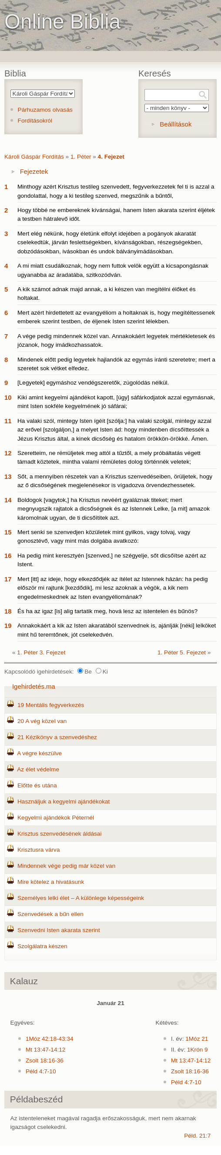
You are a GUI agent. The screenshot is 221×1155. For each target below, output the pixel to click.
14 (8, 500)
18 (8, 611)
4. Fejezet (111, 156)
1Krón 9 (197, 1049)
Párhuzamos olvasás (45, 109)
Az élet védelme (38, 769)
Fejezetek (34, 171)
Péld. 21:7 (197, 1135)
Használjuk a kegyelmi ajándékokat (63, 801)
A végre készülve (39, 753)
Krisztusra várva (38, 849)
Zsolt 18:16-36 (45, 1060)
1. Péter (80, 156)
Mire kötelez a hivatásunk (50, 882)
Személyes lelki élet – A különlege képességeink (80, 898)
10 (8, 397)
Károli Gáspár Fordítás (34, 156)
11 (8, 421)
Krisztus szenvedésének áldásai (59, 833)
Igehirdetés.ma (33, 686)
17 (8, 579)
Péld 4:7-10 (41, 1071)
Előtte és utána (37, 785)
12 (8, 453)
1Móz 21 (196, 1039)
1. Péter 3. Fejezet (41, 652)
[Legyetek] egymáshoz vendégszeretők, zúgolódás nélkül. (93, 382)
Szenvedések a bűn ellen (50, 914)
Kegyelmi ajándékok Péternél (55, 817)
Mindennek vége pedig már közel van (66, 866)
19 (8, 625)
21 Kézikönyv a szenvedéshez (57, 737)
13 (8, 476)
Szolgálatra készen (42, 946)
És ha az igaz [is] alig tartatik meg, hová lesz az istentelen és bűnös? (107, 611)
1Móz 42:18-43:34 (50, 1039)
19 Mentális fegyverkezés (50, 705)
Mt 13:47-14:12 (45, 1049)
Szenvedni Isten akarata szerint (58, 930)
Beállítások (175, 124)
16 (8, 555)
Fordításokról (35, 120)
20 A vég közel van (42, 721)
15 (8, 532)
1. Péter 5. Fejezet (181, 652)
